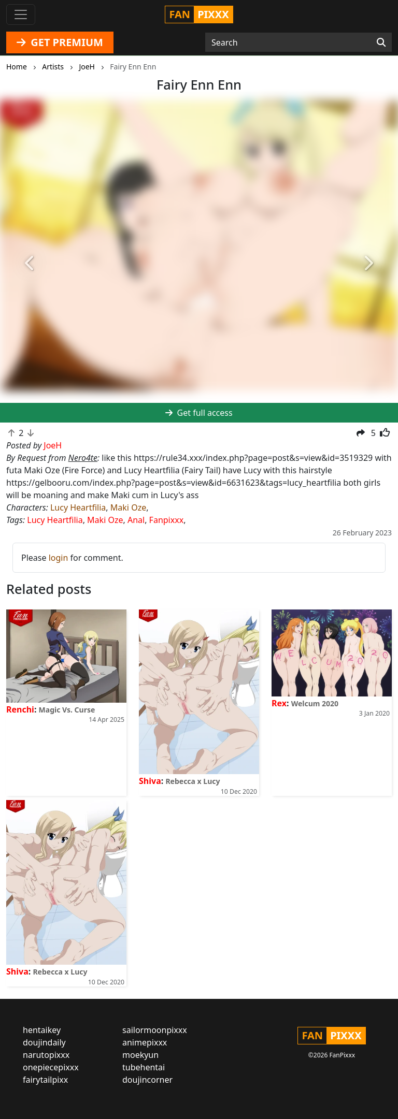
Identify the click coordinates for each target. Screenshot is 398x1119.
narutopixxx (46, 1054)
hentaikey (42, 1030)
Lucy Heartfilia (78, 507)
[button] (30, 263)
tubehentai (143, 1067)
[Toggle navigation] (20, 14)
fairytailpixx (45, 1079)
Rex (279, 703)
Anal (136, 520)
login (58, 557)
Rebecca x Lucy (192, 781)
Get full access (198, 412)
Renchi (20, 709)
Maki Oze (128, 507)
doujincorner (147, 1079)
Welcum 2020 (314, 703)
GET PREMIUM (60, 42)
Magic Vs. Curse (67, 710)
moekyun (140, 1054)
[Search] (381, 42)
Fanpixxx (166, 520)
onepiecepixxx (51, 1067)
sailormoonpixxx (154, 1030)
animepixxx (144, 1042)
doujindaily (44, 1042)
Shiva (150, 781)
